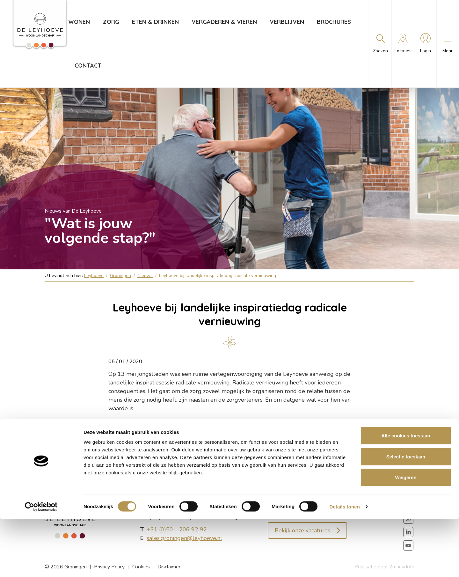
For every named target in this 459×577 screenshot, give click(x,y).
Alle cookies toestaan (405, 493)
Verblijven (286, 22)
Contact (87, 65)
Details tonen (344, 564)
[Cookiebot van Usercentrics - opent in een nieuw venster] (41, 564)
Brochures (333, 22)
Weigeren (405, 535)
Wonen (78, 22)
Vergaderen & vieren (223, 22)
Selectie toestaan (406, 514)
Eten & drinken (154, 22)
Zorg (110, 22)
